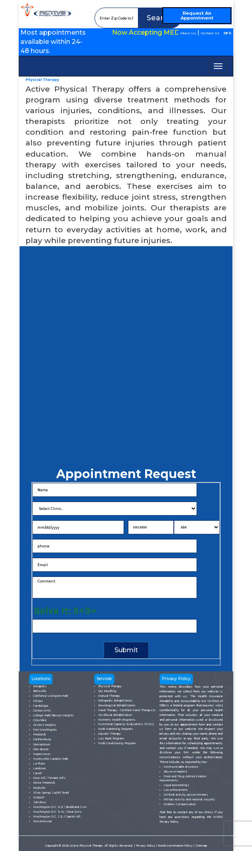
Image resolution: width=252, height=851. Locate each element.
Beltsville (39, 691)
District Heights (44, 725)
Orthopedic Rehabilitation (115, 700)
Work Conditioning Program (117, 743)
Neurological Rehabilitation (116, 705)
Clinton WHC (42, 710)
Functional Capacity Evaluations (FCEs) (126, 724)
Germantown (41, 744)
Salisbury (39, 802)
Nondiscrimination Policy (175, 845)
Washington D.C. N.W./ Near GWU (57, 812)
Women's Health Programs (117, 720)
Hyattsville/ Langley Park (50, 759)
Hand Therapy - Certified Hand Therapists (127, 710)
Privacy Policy (146, 845)
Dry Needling (107, 691)
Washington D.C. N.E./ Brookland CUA (60, 807)
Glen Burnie (41, 749)
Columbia (39, 720)
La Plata (39, 763)
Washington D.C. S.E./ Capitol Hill (57, 816)
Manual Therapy (109, 696)
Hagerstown (41, 754)
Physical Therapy (110, 686)
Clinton (38, 701)
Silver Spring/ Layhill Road (51, 792)
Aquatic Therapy (109, 733)
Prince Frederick (44, 782)
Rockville (39, 788)
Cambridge (40, 706)
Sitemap (201, 845)
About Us (188, 33)
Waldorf (38, 797)
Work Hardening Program (115, 729)
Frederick (39, 734)
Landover (39, 768)
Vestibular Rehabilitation (115, 715)
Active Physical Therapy (86, 845)
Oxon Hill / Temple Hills (49, 778)
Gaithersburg (42, 739)
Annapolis (40, 686)
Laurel (37, 773)
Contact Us (210, 33)
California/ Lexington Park (50, 696)
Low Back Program (111, 738)
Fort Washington (45, 729)
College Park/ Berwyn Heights (53, 715)
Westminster (42, 821)
